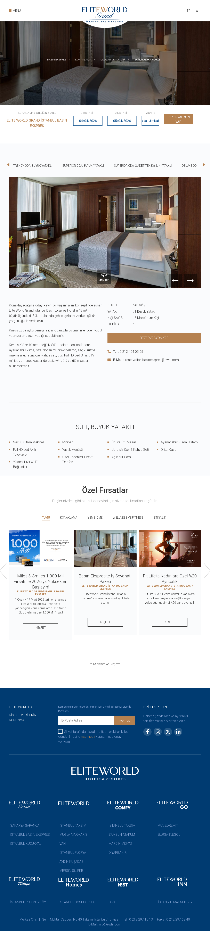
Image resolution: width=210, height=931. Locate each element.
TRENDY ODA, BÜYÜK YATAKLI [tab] (32, 165)
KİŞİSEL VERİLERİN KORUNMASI (22, 717)
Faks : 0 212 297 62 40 (174, 919)
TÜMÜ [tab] (46, 517)
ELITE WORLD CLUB (23, 707)
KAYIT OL (125, 720)
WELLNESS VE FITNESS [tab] (128, 517)
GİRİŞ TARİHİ (88, 113)
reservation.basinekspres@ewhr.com (152, 360)
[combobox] (187, 11)
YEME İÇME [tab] (95, 517)
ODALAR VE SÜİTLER (113, 59)
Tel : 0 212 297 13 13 (138, 919)
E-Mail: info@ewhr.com (105, 924)
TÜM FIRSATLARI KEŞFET (105, 664)
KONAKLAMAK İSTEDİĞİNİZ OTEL (37, 113)
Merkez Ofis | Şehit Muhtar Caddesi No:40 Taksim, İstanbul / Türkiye (68, 919)
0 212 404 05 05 (131, 352)
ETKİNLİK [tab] (160, 517)
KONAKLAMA (83, 59)
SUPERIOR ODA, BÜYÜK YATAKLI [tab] (83, 165)
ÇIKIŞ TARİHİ (122, 113)
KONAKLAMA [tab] (68, 517)
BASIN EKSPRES (56, 59)
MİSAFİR (150, 113)
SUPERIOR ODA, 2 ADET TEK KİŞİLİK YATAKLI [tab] (143, 165)
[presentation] (175, 280)
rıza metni (88, 737)
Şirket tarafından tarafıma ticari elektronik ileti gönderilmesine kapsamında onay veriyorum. (93, 736)
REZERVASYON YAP (179, 120)
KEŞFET (40, 627)
